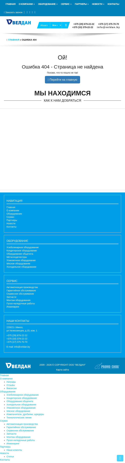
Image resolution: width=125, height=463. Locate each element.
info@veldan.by (108, 27)
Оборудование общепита (20, 254)
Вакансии (12, 388)
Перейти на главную (62, 79)
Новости (98, 4)
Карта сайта (62, 369)
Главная (10, 4)
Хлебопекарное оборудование (23, 247)
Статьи (10, 456)
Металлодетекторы (17, 257)
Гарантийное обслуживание (21, 290)
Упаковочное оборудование (21, 260)
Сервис (66, 4)
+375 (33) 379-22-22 (82, 27)
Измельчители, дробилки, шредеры (25, 414)
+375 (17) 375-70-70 (108, 24)
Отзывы (11, 385)
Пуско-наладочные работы (21, 303)
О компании (27, 4)
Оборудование (48, 4)
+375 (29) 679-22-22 (83, 24)
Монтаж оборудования (18, 300)
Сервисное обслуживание (20, 293)
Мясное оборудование (18, 263)
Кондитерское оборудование (22, 250)
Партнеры (82, 4)
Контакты (113, 4)
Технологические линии (19, 417)
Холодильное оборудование (21, 266)
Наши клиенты (14, 450)
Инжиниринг (13, 306)
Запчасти (11, 297)
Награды (11, 382)
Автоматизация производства (22, 287)
